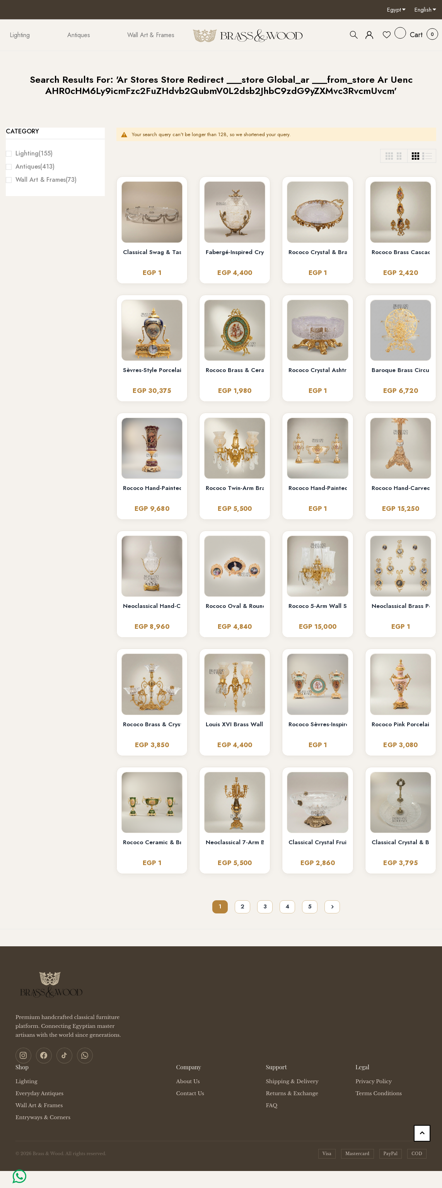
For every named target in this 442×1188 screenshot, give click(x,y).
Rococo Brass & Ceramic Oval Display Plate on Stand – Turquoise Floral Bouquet (235, 370)
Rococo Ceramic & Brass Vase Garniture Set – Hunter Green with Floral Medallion (152, 842)
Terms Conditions (378, 1093)
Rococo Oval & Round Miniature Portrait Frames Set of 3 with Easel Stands (235, 606)
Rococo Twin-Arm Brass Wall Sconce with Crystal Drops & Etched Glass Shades (235, 488)
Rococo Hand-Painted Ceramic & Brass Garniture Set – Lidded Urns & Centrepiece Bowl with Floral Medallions (317, 488)
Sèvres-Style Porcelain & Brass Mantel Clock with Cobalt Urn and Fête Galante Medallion (152, 370)
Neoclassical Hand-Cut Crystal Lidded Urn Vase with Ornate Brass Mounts (152, 606)
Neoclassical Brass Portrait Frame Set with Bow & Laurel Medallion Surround (401, 606)
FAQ (271, 1105)
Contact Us (190, 1093)
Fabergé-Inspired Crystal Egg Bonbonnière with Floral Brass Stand (235, 252)
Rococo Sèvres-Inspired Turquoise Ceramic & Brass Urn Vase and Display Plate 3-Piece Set (317, 724)
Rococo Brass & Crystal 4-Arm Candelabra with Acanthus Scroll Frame (152, 724)
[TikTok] (63, 1055)
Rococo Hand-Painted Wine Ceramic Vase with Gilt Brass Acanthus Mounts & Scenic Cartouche (152, 488)
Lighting (34, 153)
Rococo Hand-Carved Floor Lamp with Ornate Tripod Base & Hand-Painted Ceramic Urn (401, 488)
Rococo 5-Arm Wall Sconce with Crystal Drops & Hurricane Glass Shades (317, 606)
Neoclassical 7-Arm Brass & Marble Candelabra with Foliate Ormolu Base (235, 842)
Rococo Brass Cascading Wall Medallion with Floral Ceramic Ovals (401, 252)
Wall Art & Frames (46, 179)
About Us (188, 1081)
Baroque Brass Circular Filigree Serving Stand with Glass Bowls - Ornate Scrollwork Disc (401, 370)
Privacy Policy (373, 1081)
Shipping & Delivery (292, 1081)
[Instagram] (23, 1055)
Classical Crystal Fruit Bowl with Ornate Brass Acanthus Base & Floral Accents (317, 842)
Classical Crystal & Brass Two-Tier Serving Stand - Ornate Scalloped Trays (401, 842)
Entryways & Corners (42, 1117)
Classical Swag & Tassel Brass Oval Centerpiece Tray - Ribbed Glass (152, 252)
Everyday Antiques (39, 1093)
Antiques (35, 166)
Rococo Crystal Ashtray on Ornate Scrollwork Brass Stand (317, 370)
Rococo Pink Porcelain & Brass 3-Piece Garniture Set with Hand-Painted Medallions (401, 724)
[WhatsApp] (83, 1055)
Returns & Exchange (292, 1093)
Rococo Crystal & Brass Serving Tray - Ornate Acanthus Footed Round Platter (317, 252)
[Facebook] (43, 1055)
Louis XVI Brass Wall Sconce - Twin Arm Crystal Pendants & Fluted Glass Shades (235, 724)
